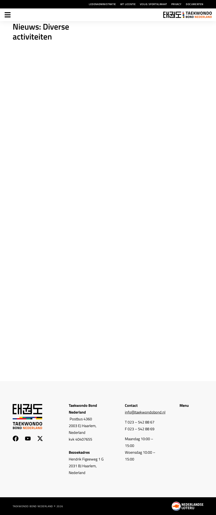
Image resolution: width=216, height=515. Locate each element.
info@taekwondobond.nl (145, 412)
